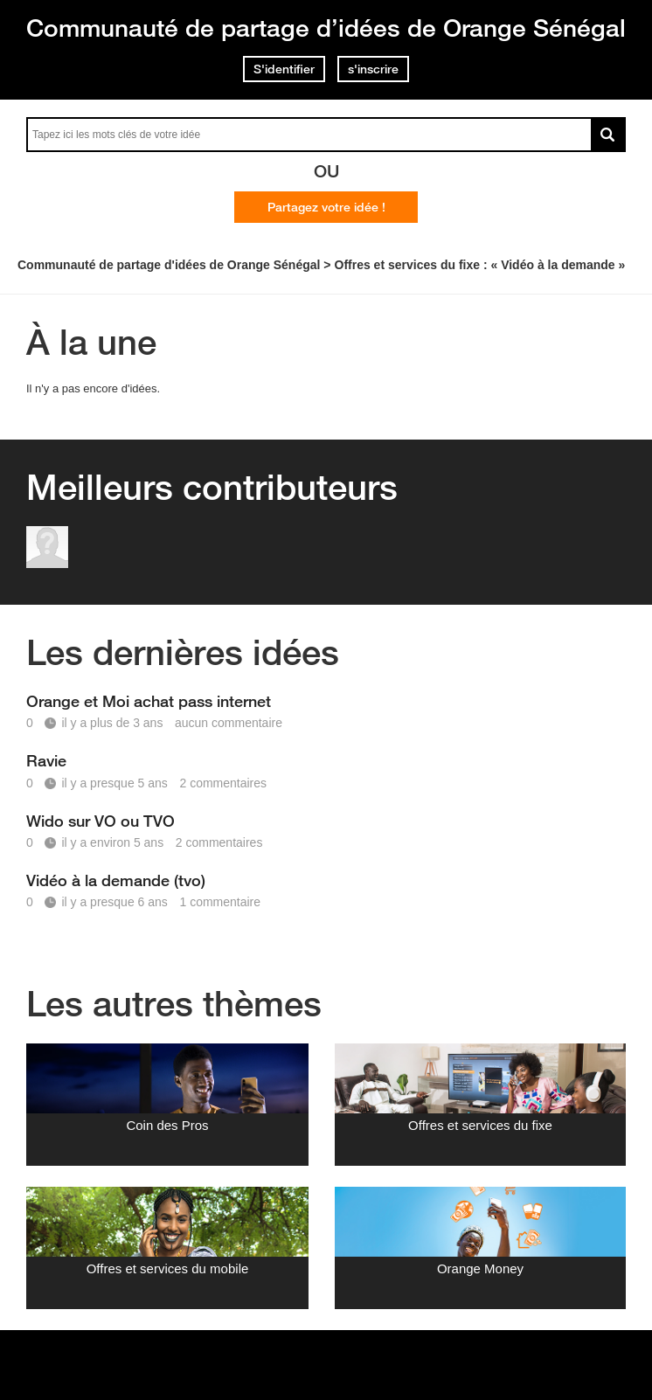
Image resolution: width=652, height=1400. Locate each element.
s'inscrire (373, 69)
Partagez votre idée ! (326, 207)
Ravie (46, 760)
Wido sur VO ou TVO (100, 820)
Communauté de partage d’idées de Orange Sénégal (326, 27)
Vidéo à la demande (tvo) (115, 880)
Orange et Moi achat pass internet (148, 700)
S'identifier (284, 69)
